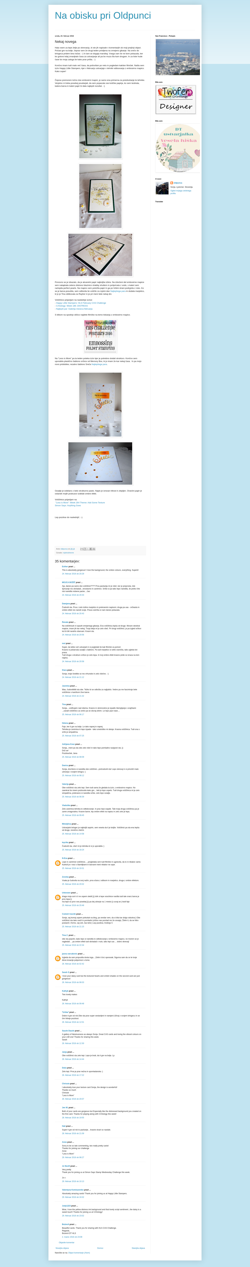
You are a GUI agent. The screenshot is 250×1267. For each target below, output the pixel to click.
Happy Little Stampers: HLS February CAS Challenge (80, 303)
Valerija (65, 784)
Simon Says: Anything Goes (68, 505)
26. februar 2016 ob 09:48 (73, 1003)
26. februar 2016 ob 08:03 (73, 982)
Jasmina (66, 686)
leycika (65, 842)
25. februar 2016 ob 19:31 (73, 868)
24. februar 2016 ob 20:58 (73, 661)
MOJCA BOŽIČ (68, 582)
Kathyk (65, 991)
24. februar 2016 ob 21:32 (73, 696)
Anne (64, 1142)
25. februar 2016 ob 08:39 (73, 797)
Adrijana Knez (68, 744)
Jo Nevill (66, 1166)
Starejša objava (138, 1248)
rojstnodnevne (68, 553)
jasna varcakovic (69, 954)
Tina (64, 704)
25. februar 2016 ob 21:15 (73, 926)
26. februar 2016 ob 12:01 (73, 1022)
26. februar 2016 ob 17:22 (73, 1075)
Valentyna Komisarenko (73, 1190)
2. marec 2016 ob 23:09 (72, 1237)
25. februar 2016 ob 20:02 (73, 884)
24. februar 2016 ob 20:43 (73, 613)
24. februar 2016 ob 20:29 (73, 574)
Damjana (66, 604)
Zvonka (65, 877)
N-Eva (64, 858)
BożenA (65, 1224)
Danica (65, 765)
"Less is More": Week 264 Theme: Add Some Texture (80, 502)
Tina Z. (65, 935)
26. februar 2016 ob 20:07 (73, 1099)
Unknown (66, 893)
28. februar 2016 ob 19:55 (73, 1118)
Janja (64, 1052)
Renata (65, 622)
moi (63, 643)
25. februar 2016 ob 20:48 (73, 905)
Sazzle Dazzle (68, 1031)
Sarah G (65, 972)
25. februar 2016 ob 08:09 (73, 757)
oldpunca (178, 183)
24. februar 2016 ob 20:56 (73, 635)
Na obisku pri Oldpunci (103, 15)
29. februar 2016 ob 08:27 (73, 1157)
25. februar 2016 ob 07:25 (73, 736)
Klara (64, 670)
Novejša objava (62, 1248)
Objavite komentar (66, 1242)
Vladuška (66, 805)
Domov (100, 1248)
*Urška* (65, 1012)
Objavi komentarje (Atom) (79, 1253)
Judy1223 (66, 1206)
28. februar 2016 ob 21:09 (73, 1133)
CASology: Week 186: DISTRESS (72, 306)
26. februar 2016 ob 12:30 (73, 1043)
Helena (65, 723)
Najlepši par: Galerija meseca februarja (74, 309)
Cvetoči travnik (69, 914)
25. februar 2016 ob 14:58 (73, 834)
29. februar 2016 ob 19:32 (73, 1197)
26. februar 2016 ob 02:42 (73, 964)
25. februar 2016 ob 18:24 (73, 850)
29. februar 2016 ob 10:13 (73, 1181)
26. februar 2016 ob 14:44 (73, 1059)
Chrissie (66, 1084)
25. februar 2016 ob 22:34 (73, 945)
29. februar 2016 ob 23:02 (73, 1216)
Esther (65, 566)
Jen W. (65, 1107)
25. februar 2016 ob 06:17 (73, 714)
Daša (64, 1068)
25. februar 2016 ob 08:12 (73, 775)
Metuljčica (66, 824)
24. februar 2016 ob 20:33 (73, 595)
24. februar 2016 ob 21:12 (73, 677)
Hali (64, 1126)
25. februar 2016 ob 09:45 (73, 815)
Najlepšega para (118, 291)
